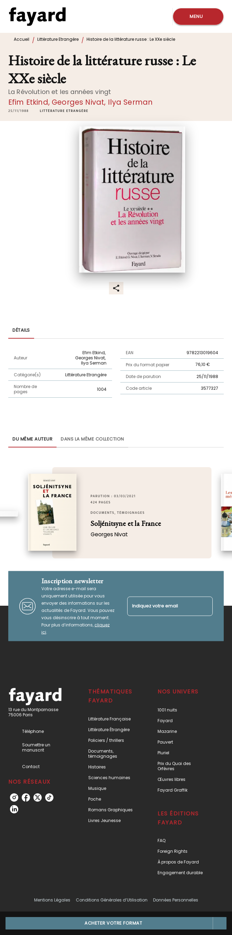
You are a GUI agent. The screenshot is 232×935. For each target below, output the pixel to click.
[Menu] (198, 16)
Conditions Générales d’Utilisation (112, 900)
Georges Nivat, (80, 102)
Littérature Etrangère (58, 39)
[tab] (21, 330)
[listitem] (14, 797)
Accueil (21, 39)
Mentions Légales (52, 900)
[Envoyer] (204, 606)
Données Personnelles (175, 900)
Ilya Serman (130, 102)
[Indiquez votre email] (161, 606)
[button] (64, 111)
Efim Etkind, (30, 102)
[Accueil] (37, 16)
